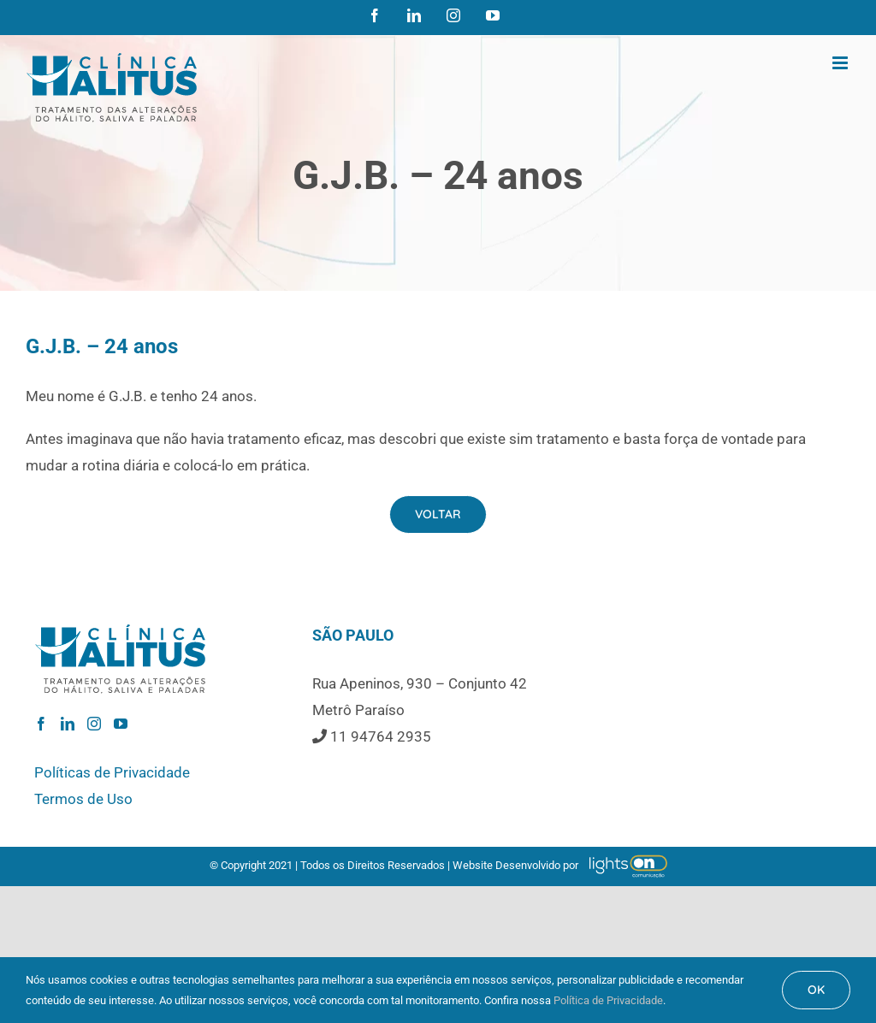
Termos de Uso (83, 798)
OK (816, 989)
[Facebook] (41, 723)
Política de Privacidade (608, 1000)
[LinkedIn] (67, 723)
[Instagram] (94, 723)
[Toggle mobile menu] (841, 63)
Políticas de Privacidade (112, 772)
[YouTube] (120, 723)
